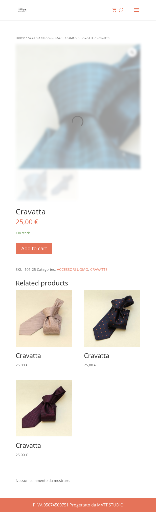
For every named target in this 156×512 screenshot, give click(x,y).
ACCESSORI (36, 37)
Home (20, 37)
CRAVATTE (86, 37)
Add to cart (34, 248)
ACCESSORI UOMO (62, 37)
